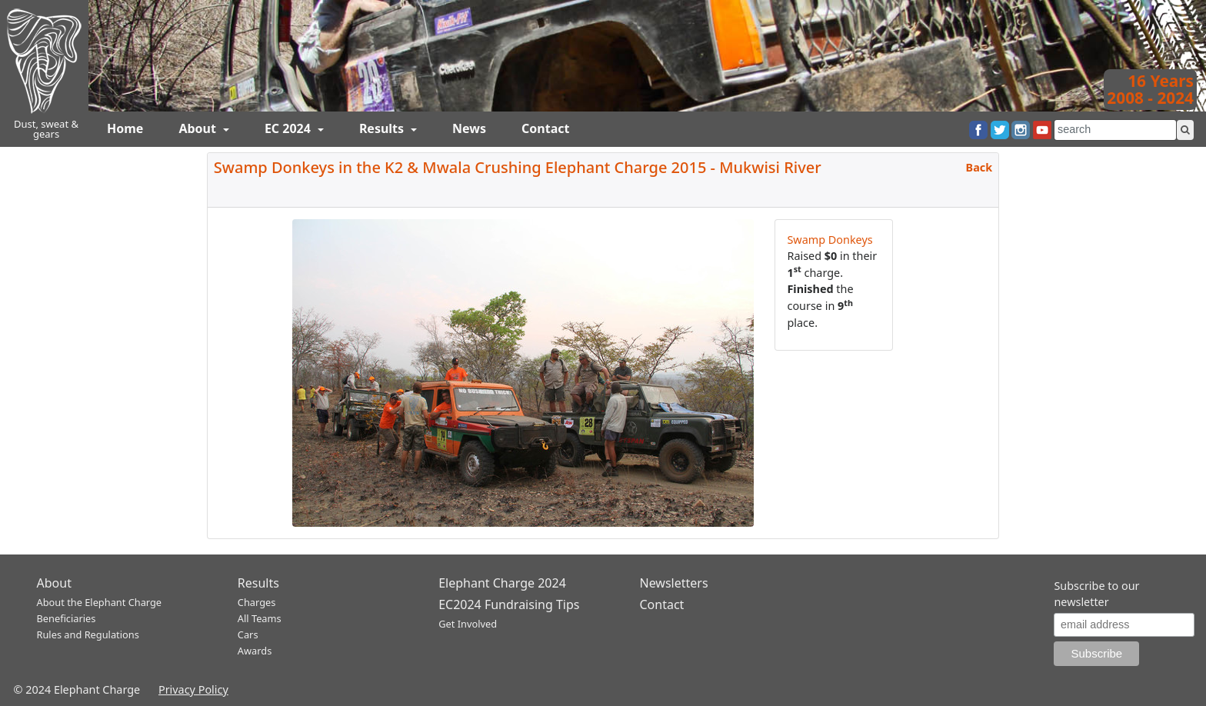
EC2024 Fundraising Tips (508, 604)
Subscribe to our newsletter (1096, 594)
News (469, 128)
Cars (248, 634)
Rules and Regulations (88, 634)
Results (383, 128)
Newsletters (673, 582)
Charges (257, 602)
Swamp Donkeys (829, 239)
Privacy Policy (193, 689)
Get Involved (467, 624)
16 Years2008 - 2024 (1150, 89)
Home (125, 128)
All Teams (260, 618)
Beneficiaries (66, 618)
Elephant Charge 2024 (502, 582)
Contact (545, 128)
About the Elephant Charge (99, 602)
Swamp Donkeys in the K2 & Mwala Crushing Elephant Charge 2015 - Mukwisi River (517, 167)
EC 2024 (289, 128)
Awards (255, 651)
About (198, 128)
